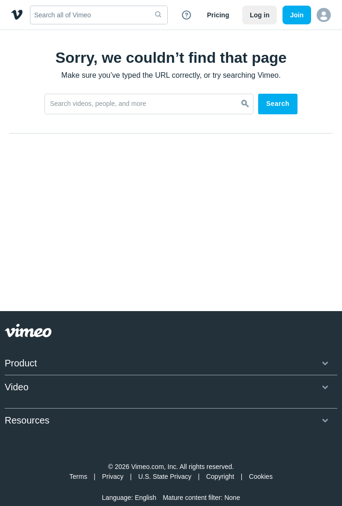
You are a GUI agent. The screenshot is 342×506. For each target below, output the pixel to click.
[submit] (158, 15)
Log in (259, 15)
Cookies (261, 457)
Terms (78, 457)
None (232, 479)
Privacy (113, 457)
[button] (324, 15)
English (145, 479)
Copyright (220, 457)
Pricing (218, 15)
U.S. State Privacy (165, 457)
